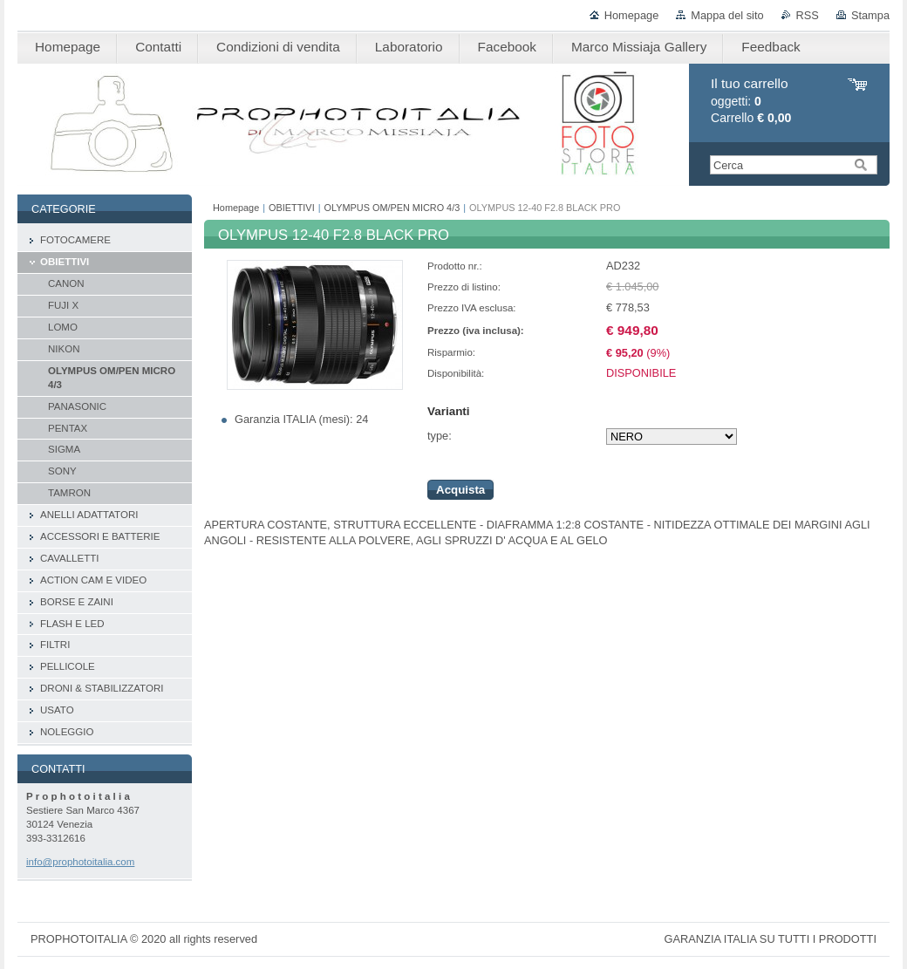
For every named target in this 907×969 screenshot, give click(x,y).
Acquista (460, 489)
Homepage (631, 15)
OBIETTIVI (292, 207)
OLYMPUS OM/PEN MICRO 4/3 (392, 207)
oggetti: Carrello (751, 101)
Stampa (870, 15)
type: (439, 435)
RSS (807, 15)
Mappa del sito (727, 15)
